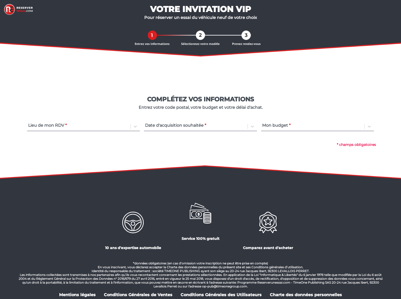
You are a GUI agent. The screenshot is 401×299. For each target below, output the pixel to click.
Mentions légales (77, 294)
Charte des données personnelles (306, 294)
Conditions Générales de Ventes (138, 294)
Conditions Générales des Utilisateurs (221, 294)
